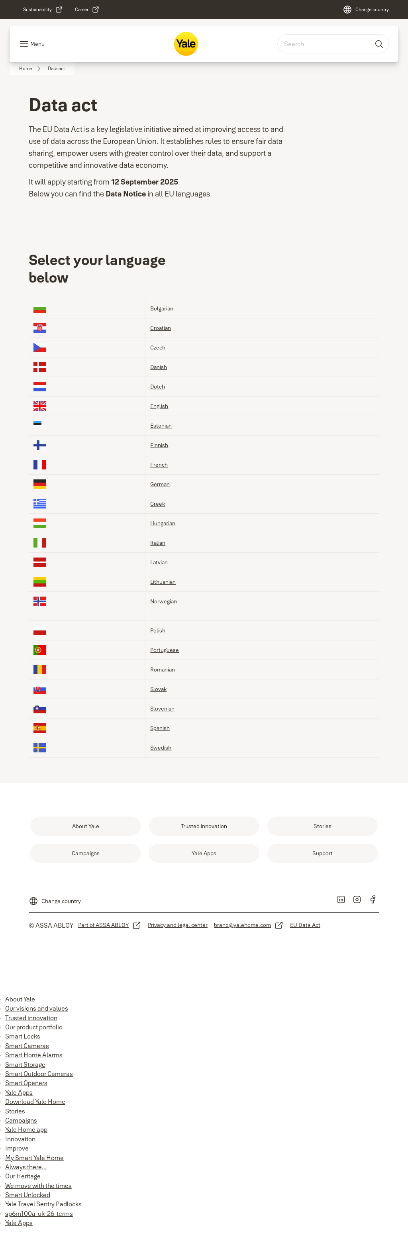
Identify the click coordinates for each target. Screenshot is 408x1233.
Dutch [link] (157, 386)
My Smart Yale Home (34, 1158)
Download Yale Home (35, 1101)
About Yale (20, 999)
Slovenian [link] (162, 708)
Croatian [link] (160, 327)
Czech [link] (157, 347)
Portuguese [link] (164, 649)
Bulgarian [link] (161, 308)
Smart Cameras (27, 1046)
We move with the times (38, 1186)
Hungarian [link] (162, 523)
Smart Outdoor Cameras (39, 1074)
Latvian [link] (159, 562)
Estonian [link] (161, 425)
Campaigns (21, 1120)
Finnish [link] (159, 445)
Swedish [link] (160, 747)
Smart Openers (26, 1083)
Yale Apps (19, 1092)
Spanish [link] (160, 727)
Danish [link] (158, 366)
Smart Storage (25, 1064)
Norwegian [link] (163, 601)
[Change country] (366, 10)
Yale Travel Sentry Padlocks (43, 1204)
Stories (15, 1111)
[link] (43, 10)
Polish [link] (157, 630)
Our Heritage (23, 1176)
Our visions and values (36, 1008)
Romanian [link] (162, 669)
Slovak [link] (158, 688)
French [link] (159, 464)
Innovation (20, 1139)
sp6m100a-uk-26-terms (39, 1213)
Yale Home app (26, 1129)
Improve (17, 1148)
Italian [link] (157, 542)
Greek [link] (157, 503)
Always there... (26, 1167)
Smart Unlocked (27, 1195)
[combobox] (333, 43)
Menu (37, 43)
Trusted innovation (31, 1018)
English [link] (159, 405)
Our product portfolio (34, 1027)
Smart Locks (22, 1036)
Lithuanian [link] (163, 581)
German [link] (160, 484)
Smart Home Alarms (34, 1055)
